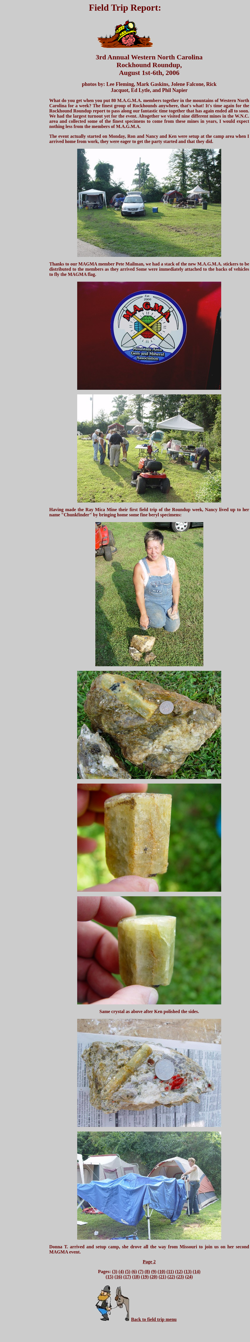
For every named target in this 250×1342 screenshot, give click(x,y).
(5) (127, 1271)
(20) (154, 1276)
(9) (154, 1271)
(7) (140, 1271)
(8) (147, 1271)
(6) (134, 1271)
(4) (121, 1271)
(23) (180, 1276)
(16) (118, 1276)
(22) (171, 1276)
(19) (145, 1276)
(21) (162, 1276)
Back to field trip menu (154, 1319)
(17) (127, 1276)
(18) (136, 1276)
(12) (179, 1271)
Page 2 (149, 1261)
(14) (196, 1271)
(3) (115, 1271)
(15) (109, 1276)
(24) (189, 1276)
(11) (170, 1271)
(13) (188, 1271)
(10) (161, 1271)
